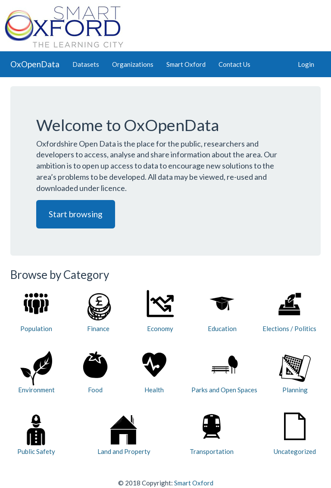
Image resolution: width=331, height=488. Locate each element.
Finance (98, 311)
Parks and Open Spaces (224, 372)
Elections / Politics (289, 311)
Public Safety (36, 434)
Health (154, 372)
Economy (160, 311)
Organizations (132, 64)
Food (95, 372)
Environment (36, 372)
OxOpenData (34, 64)
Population (36, 311)
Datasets (85, 64)
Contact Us (234, 64)
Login (306, 64)
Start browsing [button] (76, 214)
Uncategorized (295, 434)
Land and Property (123, 434)
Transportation (212, 434)
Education (222, 311)
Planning (295, 372)
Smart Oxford (186, 64)
